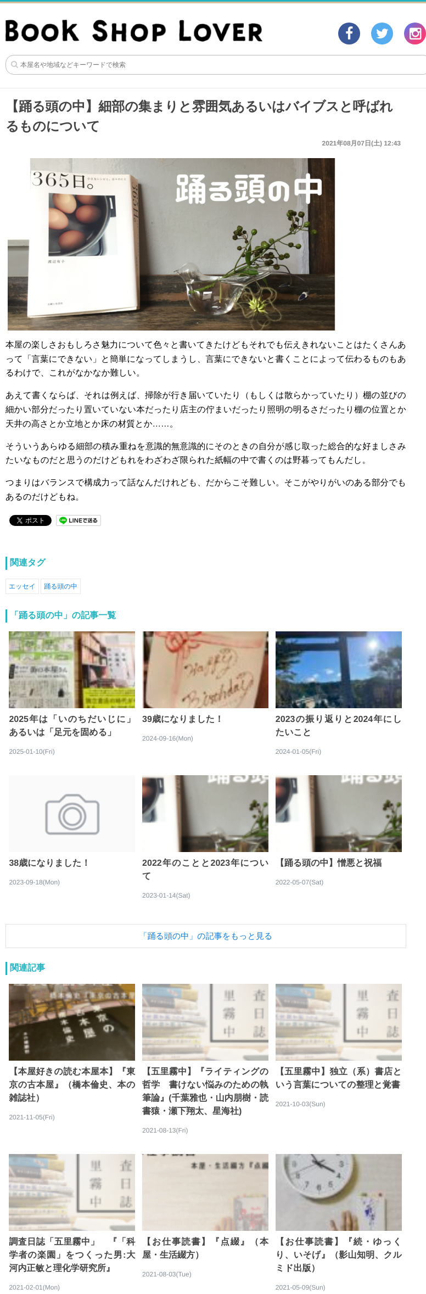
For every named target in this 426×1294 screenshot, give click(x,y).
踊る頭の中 (60, 586)
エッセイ (22, 586)
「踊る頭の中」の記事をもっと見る (206, 935)
